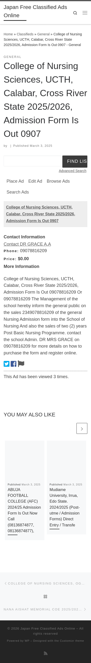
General (43, 34)
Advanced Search (72, 171)
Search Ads (18, 192)
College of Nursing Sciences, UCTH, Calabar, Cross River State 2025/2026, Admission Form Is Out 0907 (40, 214)
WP (27, 640)
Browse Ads (58, 181)
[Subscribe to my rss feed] (45, 653)
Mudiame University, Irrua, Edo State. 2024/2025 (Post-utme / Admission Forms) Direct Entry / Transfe (65, 507)
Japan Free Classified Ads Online (47, 628)
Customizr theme (72, 640)
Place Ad (15, 181)
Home (8, 34)
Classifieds (25, 34)
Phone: (11, 251)
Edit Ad (35, 181)
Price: (10, 259)
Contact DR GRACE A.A (27, 244)
